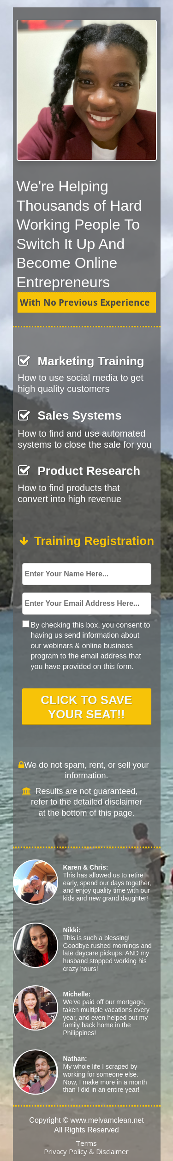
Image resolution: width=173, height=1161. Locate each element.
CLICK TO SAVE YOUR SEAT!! (86, 706)
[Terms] (86, 1143)
